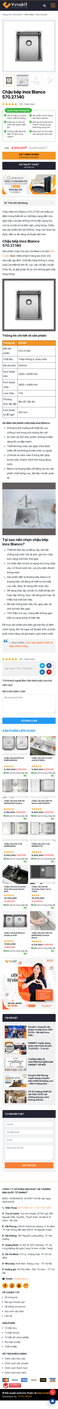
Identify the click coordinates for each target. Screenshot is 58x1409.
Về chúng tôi (11, 1297)
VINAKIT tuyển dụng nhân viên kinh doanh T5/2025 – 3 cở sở (40, 1046)
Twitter (42, 665)
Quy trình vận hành (14, 1311)
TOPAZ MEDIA (24, 1396)
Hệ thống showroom (15, 1306)
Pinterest (49, 672)
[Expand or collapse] (52, 203)
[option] (29, 46)
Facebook (49, 665)
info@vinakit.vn (21, 1278)
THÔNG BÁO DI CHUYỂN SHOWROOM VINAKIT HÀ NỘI (40, 1062)
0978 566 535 (25, 1207)
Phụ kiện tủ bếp (12, 1342)
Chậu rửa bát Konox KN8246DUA (14, 759)
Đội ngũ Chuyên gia (15, 1302)
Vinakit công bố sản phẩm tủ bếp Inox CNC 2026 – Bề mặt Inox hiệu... (40, 1031)
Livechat (52, 1401)
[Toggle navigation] (52, 5)
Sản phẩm (17, 14)
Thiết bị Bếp (28, 14)
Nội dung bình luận (13, 691)
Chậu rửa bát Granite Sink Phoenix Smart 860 (15, 889)
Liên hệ (8, 1315)
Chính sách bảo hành (15, 1372)
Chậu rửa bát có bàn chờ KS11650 (42, 759)
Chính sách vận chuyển (16, 1363)
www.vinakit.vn (45, 1392)
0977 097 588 (42, 1207)
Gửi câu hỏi (29, 1165)
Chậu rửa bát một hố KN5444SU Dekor (14, 802)
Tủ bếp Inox (11, 1327)
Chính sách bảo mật (15, 1358)
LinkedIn (42, 672)
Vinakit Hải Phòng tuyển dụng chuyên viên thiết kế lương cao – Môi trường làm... (40, 1079)
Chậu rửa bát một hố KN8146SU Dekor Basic (42, 935)
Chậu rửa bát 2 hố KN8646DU (13, 845)
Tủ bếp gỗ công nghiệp (17, 1337)
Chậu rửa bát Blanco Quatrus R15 (14, 934)
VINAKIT (14, 5)
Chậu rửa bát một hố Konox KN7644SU (42, 802)
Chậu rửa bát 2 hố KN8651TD (41, 845)
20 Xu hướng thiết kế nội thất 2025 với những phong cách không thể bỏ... (39, 1095)
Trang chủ (6, 14)
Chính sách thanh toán (16, 1367)
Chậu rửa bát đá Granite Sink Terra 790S (41, 889)
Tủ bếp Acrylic (12, 1332)
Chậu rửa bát (41, 14)
